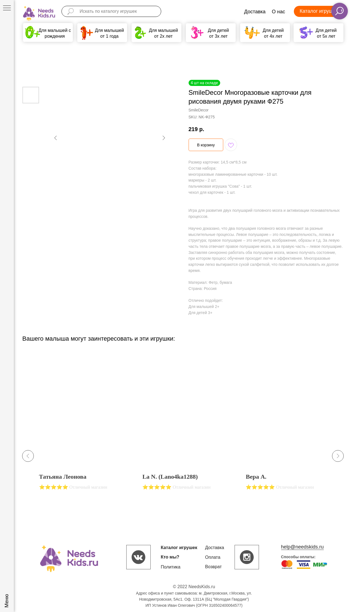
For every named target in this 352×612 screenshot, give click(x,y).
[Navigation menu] (7, 8)
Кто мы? (170, 557)
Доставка (255, 11)
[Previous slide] (28, 456)
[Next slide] (338, 456)
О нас (278, 11)
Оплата (212, 557)
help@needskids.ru (302, 547)
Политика (171, 567)
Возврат (213, 566)
